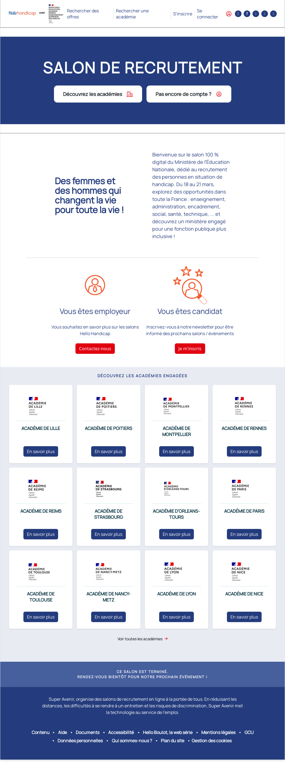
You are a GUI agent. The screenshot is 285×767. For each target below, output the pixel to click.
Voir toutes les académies (143, 638)
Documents (87, 732)
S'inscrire (182, 14)
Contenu (41, 732)
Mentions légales (218, 732)
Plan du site (172, 741)
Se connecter (214, 14)
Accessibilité (121, 732)
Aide (62, 732)
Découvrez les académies (98, 94)
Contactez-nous (95, 349)
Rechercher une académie (132, 14)
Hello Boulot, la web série (167, 732)
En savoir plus (41, 451)
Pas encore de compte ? (189, 94)
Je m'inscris (190, 349)
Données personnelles (80, 741)
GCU (249, 732)
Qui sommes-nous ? (132, 741)
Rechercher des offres (83, 14)
